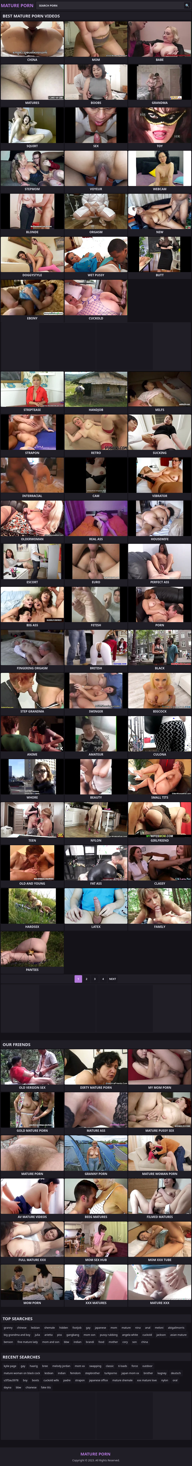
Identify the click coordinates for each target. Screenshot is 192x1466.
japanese (100, 1327)
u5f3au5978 (11, 1380)
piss (59, 1335)
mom (114, 1327)
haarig (34, 1366)
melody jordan (61, 1366)
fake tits (46, 1387)
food (101, 1342)
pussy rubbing (109, 1335)
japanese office (98, 1380)
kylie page (10, 1366)
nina (138, 1327)
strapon (80, 1380)
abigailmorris (176, 1327)
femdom (75, 1373)
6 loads (122, 1366)
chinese (21, 1327)
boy (25, 1380)
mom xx (80, 1366)
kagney (162, 1373)
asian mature (178, 1335)
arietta (48, 1335)
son (134, 1342)
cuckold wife (51, 1380)
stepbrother (92, 1373)
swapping (95, 1366)
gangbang (72, 1335)
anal (147, 1327)
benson (8, 1342)
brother (148, 1373)
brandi (90, 1342)
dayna (7, 1387)
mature (126, 1327)
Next (112, 979)
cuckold (147, 1335)
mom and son (50, 1342)
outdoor (147, 1366)
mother (113, 1342)
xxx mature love (147, 1380)
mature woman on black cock (22, 1373)
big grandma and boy (17, 1335)
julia (37, 1335)
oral (175, 1380)
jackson (161, 1335)
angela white (130, 1335)
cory (125, 1342)
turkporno (110, 1373)
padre (67, 1380)
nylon (164, 1380)
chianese (31, 1387)
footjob (77, 1327)
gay (88, 1327)
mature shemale (122, 1380)
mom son (89, 1335)
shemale (49, 1327)
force (135, 1366)
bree (45, 1366)
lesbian (35, 1327)
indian (77, 1342)
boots (35, 1380)
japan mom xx (130, 1373)
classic (110, 1366)
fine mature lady (28, 1342)
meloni (159, 1327)
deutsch (176, 1373)
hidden (63, 1327)
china (144, 1342)
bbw (66, 1342)
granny (8, 1327)
